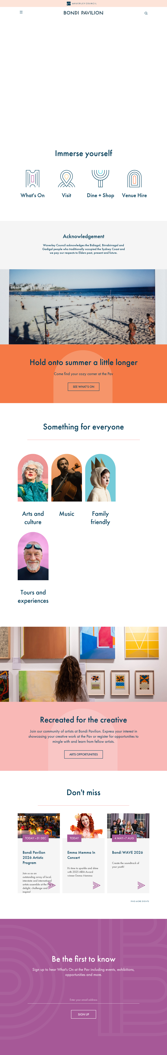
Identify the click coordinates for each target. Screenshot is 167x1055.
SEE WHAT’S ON (83, 387)
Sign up (83, 1014)
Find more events (140, 901)
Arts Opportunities (83, 754)
